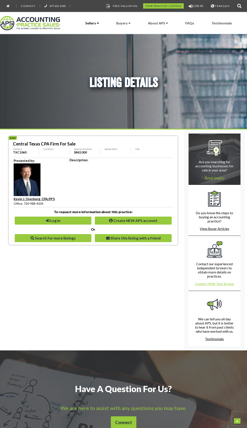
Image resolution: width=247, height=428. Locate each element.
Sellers (92, 23)
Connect (28, 6)
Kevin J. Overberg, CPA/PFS (34, 199)
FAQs (189, 23)
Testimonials (221, 23)
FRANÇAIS (220, 6)
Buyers (123, 23)
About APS (158, 23)
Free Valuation (121, 6)
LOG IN (196, 6)
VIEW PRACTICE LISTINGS (163, 6)
